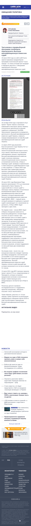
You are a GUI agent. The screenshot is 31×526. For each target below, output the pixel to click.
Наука (21, 478)
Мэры (7, 490)
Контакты (21, 462)
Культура (22, 476)
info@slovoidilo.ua (15, 499)
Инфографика (16, 428)
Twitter (28, 24)
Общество (22, 484)
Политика (22, 486)
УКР (25, 7)
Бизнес (21, 474)
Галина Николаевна (18, 29)
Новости (6, 348)
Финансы (22, 490)
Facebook (25, 24)
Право (21, 488)
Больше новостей (15, 424)
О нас (21, 460)
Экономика (23, 492)
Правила (21, 465)
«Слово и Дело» (13, 450)
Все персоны (9, 492)
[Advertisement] (15, 330)
